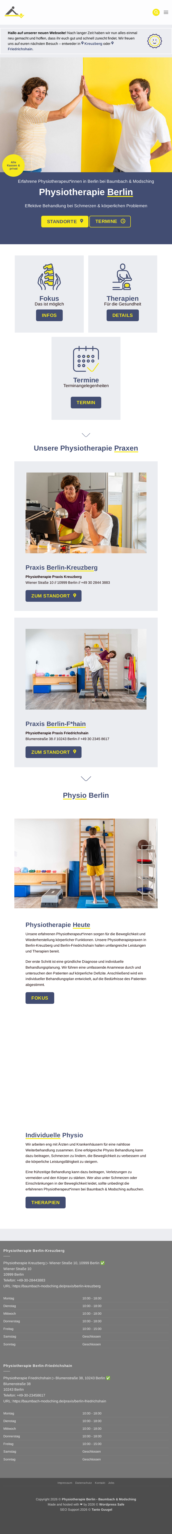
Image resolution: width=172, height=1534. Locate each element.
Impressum (65, 1482)
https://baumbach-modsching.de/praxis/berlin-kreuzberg (57, 1286)
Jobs (111, 1482)
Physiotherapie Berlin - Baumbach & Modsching (99, 1499)
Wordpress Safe (111, 1504)
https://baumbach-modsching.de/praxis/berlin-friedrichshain (59, 1401)
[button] (156, 12)
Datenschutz (83, 1482)
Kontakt (100, 1482)
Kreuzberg (91, 44)
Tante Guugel (102, 1509)
